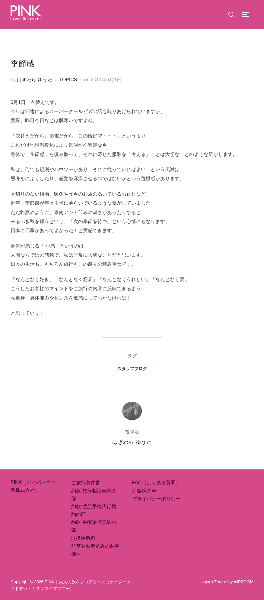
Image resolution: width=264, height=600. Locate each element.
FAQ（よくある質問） (156, 482)
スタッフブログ (132, 368)
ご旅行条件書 (85, 482)
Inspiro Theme (213, 581)
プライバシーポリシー (156, 498)
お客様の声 (144, 490)
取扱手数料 (83, 538)
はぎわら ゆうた (34, 79)
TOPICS (68, 79)
